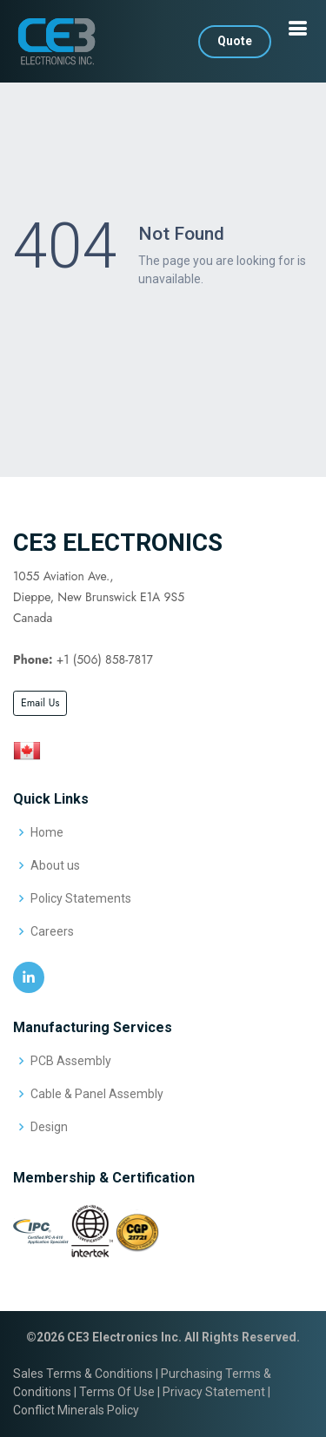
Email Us (40, 703)
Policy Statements (80, 898)
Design (49, 1127)
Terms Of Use (117, 1392)
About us (55, 865)
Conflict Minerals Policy (76, 1410)
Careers (52, 931)
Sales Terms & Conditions (83, 1374)
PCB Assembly (70, 1061)
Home (46, 832)
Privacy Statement (214, 1392)
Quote (234, 41)
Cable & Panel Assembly (96, 1094)
